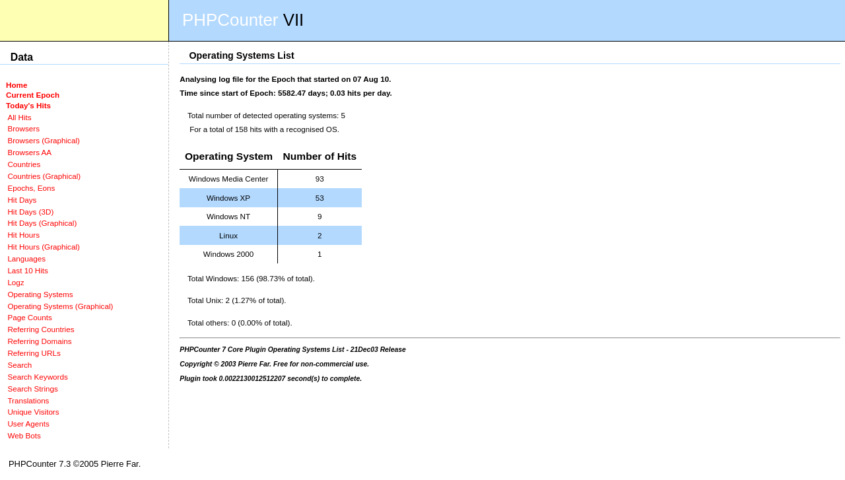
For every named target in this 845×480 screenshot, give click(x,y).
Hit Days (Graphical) (42, 223)
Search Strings (32, 388)
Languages (26, 258)
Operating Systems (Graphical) (60, 306)
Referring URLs (33, 353)
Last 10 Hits (27, 270)
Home (16, 85)
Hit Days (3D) (30, 211)
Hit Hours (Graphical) (43, 246)
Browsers (23, 128)
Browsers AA (29, 152)
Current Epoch (32, 94)
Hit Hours (23, 234)
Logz (15, 282)
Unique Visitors (33, 411)
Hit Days (21, 199)
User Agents (28, 423)
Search (19, 364)
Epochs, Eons (31, 188)
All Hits (19, 117)
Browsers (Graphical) (43, 140)
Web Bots (23, 435)
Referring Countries (40, 329)
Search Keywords (37, 376)
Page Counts (29, 317)
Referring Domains (39, 341)
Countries (23, 164)
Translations (28, 400)
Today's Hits (28, 105)
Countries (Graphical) (44, 176)
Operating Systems (40, 294)
